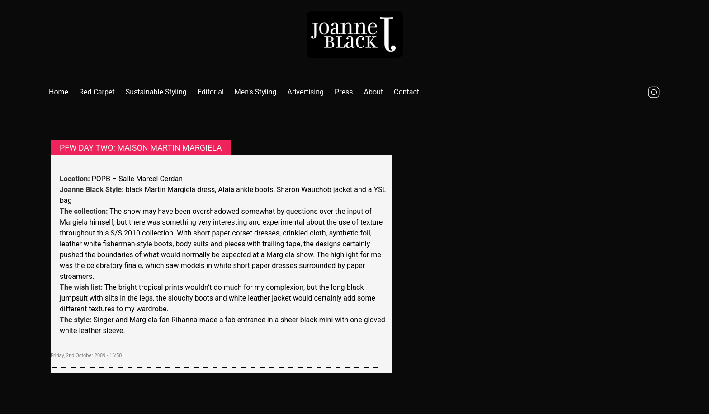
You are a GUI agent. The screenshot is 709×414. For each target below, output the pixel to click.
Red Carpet (97, 92)
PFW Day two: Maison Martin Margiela (141, 147)
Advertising (306, 92)
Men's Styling (256, 92)
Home (58, 92)
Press (344, 92)
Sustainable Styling (156, 92)
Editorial (211, 92)
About (373, 92)
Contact (406, 92)
